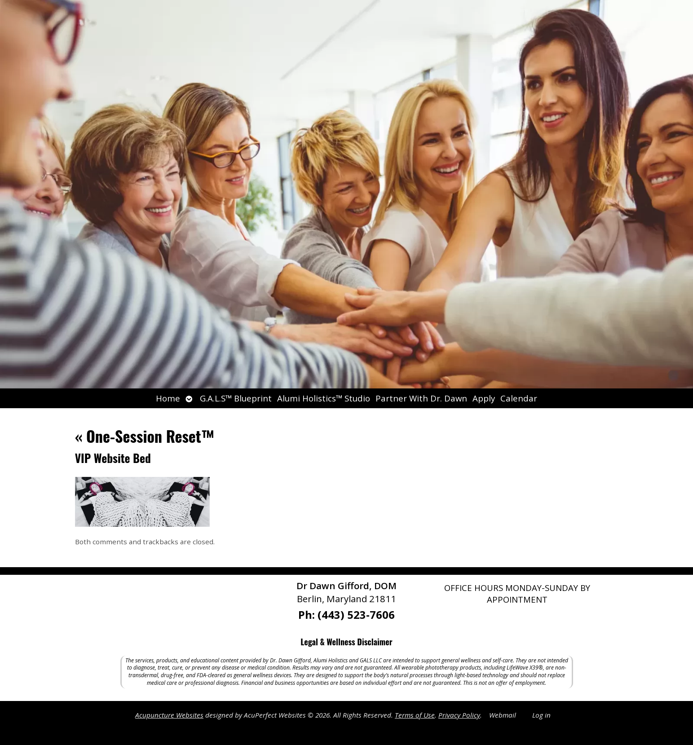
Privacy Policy (459, 714)
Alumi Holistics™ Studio (323, 398)
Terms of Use (415, 714)
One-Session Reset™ (145, 435)
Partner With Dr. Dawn (421, 398)
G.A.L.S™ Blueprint (236, 398)
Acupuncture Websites (169, 714)
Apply (483, 398)
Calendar (518, 398)
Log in (541, 714)
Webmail (502, 714)
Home (168, 398)
